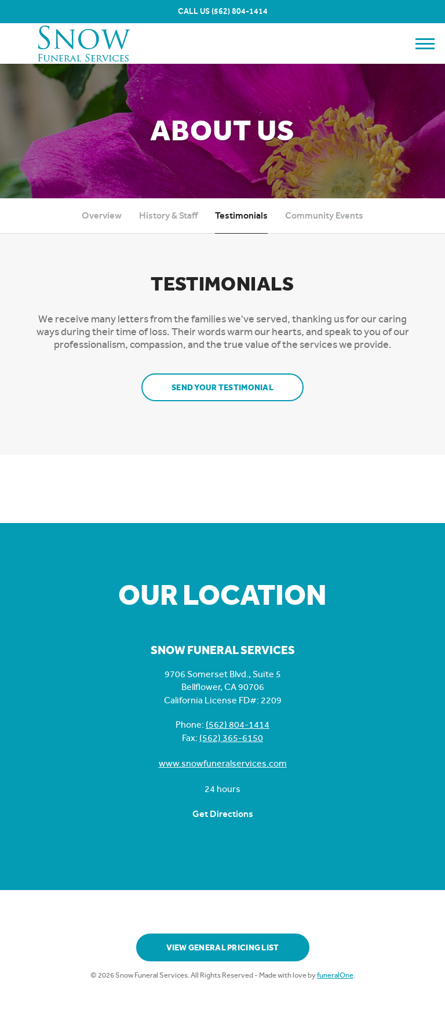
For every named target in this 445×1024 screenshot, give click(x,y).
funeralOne (335, 975)
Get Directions (222, 813)
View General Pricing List (222, 948)
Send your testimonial (222, 388)
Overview (102, 215)
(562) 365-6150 (231, 737)
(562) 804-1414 (239, 11)
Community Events (324, 215)
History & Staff (168, 215)
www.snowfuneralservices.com (223, 763)
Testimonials (241, 215)
